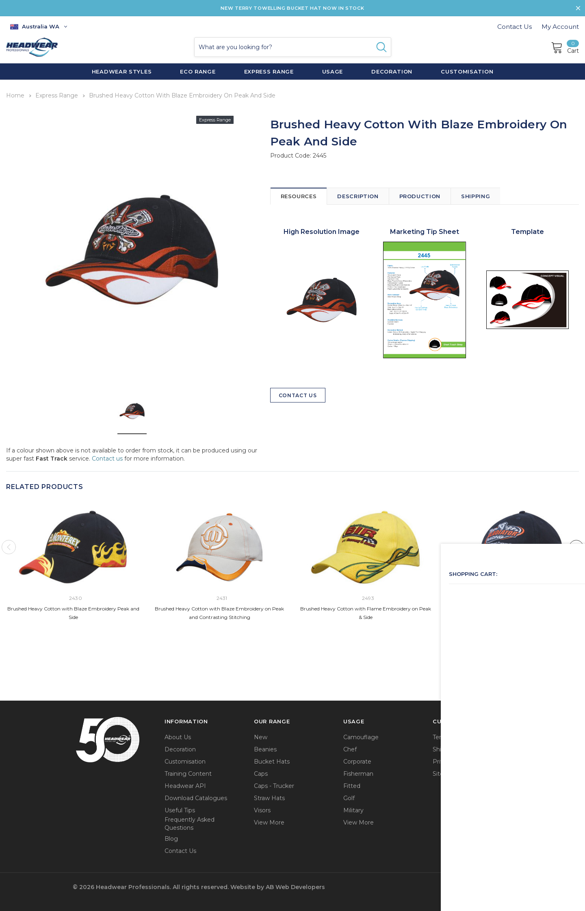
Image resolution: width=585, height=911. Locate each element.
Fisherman (358, 772)
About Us (178, 736)
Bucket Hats (272, 760)
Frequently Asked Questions (189, 823)
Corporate (357, 760)
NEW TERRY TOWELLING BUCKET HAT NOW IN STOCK (292, 8)
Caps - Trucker (274, 784)
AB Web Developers (295, 886)
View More (269, 821)
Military (353, 809)
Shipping (475, 194)
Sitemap (445, 772)
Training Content (188, 772)
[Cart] (565, 47)
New (260, 736)
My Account (560, 26)
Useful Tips (180, 809)
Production (420, 194)
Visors (262, 809)
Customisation (185, 760)
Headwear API (185, 784)
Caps (261, 772)
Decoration (180, 748)
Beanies (265, 748)
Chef (350, 748)
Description (357, 194)
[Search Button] (381, 47)
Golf (349, 797)
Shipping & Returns (460, 748)
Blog (171, 837)
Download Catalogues (196, 797)
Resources (299, 194)
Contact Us (514, 26)
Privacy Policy (452, 760)
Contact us (107, 456)
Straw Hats (269, 797)
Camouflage (361, 736)
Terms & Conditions (460, 736)
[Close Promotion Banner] (575, 8)
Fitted (351, 784)
